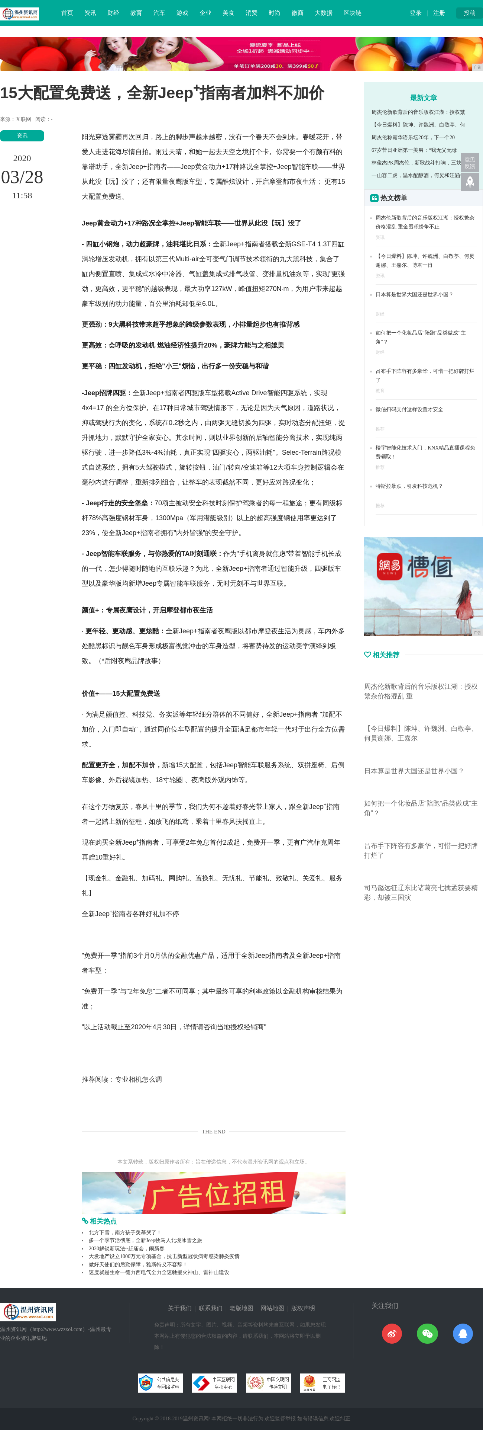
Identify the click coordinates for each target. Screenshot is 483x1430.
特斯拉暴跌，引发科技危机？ (409, 486)
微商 (298, 13)
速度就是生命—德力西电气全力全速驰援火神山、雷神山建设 (159, 1272)
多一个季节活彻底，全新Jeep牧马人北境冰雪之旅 (145, 1240)
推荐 (380, 429)
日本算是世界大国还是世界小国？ (415, 294)
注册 (439, 13)
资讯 (90, 13)
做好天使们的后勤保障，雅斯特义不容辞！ (138, 1264)
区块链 (353, 13)
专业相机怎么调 (138, 1079)
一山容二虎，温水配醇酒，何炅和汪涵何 (418, 175)
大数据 (324, 13)
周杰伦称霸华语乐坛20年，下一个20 (413, 137)
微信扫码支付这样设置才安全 (409, 409)
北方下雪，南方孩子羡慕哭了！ (125, 1232)
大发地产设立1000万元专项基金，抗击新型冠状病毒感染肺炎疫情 (164, 1256)
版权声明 (303, 1308)
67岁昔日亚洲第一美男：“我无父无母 (414, 150)
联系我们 (211, 1308)
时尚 (275, 13)
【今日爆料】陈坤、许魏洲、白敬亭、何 (418, 125)
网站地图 (272, 1308)
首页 (67, 13)
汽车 (159, 13)
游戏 (182, 13)
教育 (136, 13)
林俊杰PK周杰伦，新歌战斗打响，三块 (416, 163)
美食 (228, 13)
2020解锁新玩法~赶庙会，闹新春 (127, 1248)
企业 (205, 13)
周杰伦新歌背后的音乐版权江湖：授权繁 (418, 112)
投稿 (470, 13)
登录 (416, 13)
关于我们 (180, 1308)
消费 (251, 13)
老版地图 (241, 1308)
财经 (113, 13)
